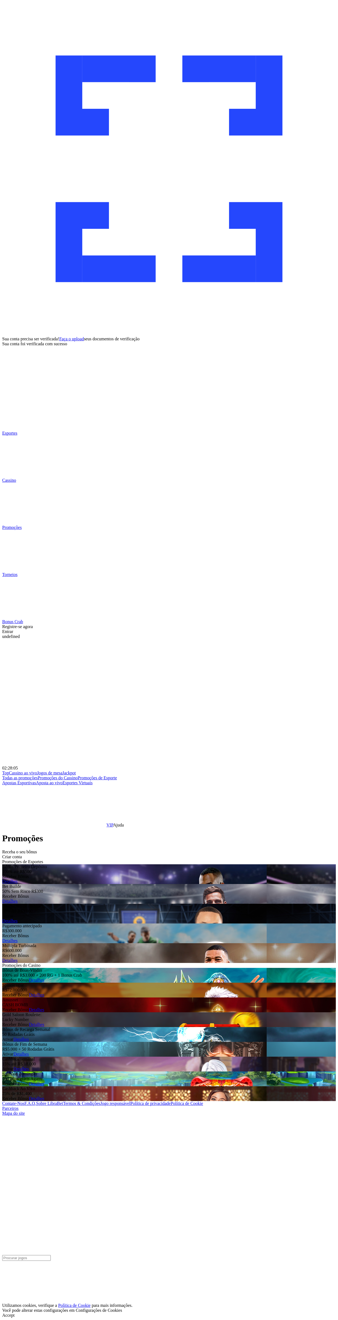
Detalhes (10, 881)
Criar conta (12, 856)
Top (5, 773)
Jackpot (69, 773)
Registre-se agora (17, 626)
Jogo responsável (115, 1103)
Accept (8, 1315)
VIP (109, 825)
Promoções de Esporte (97, 778)
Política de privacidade (150, 1103)
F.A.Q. (30, 1103)
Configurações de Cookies (99, 1310)
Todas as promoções (20, 778)
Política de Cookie (187, 1103)
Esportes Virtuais (77, 782)
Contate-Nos (13, 1103)
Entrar (7, 631)
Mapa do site (13, 1113)
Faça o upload (71, 339)
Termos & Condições (81, 1103)
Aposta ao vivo (49, 782)
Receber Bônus (15, 876)
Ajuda (118, 825)
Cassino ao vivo (23, 773)
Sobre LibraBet (49, 1103)
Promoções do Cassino (58, 778)
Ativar (7, 916)
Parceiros (10, 1108)
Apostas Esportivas (19, 782)
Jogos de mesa (49, 773)
